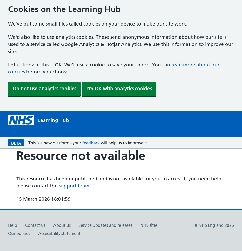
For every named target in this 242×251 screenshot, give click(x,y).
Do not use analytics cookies (44, 89)
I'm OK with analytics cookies (119, 89)
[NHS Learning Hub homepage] (38, 120)
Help (12, 225)
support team (74, 186)
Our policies (19, 233)
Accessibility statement (59, 233)
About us (62, 225)
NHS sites (148, 225)
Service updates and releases (105, 225)
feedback (91, 142)
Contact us (35, 225)
